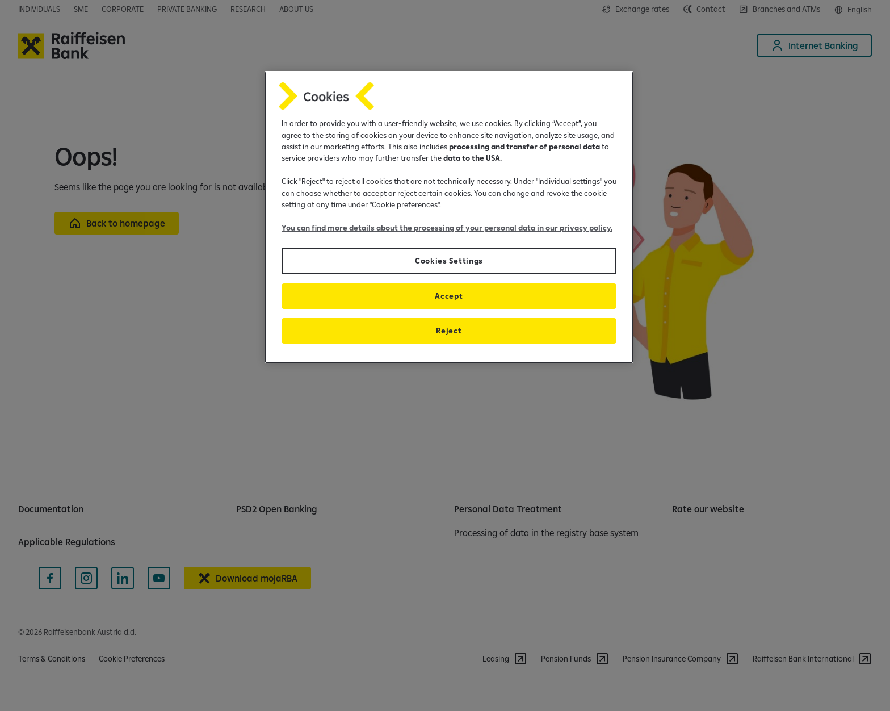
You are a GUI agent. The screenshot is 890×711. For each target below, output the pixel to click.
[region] (449, 217)
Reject (448, 330)
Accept (449, 296)
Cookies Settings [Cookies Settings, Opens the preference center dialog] (449, 261)
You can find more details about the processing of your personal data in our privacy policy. (447, 228)
